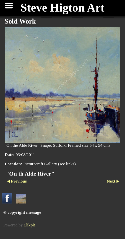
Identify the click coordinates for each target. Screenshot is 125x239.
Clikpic (30, 225)
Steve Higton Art (62, 7)
